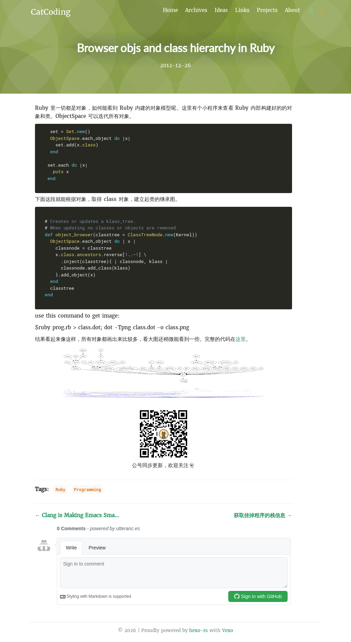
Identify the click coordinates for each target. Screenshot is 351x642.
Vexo (227, 630)
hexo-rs (198, 630)
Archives (196, 10)
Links (242, 10)
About (292, 10)
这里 (240, 339)
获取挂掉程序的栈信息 (263, 515)
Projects (267, 10)
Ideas (221, 10)
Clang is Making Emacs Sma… (77, 515)
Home (170, 10)
